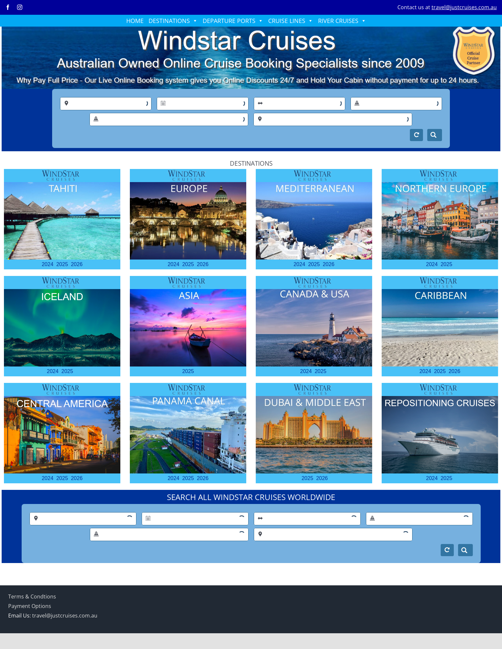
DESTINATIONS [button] (173, 20)
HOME (135, 20)
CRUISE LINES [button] (290, 20)
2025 (62, 264)
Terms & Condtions (32, 596)
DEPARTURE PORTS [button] (233, 20)
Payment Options (29, 606)
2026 (77, 264)
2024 (47, 264)
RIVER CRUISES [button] (342, 20)
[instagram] (19, 7)
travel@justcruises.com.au (464, 7)
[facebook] (7, 7)
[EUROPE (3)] (188, 184)
